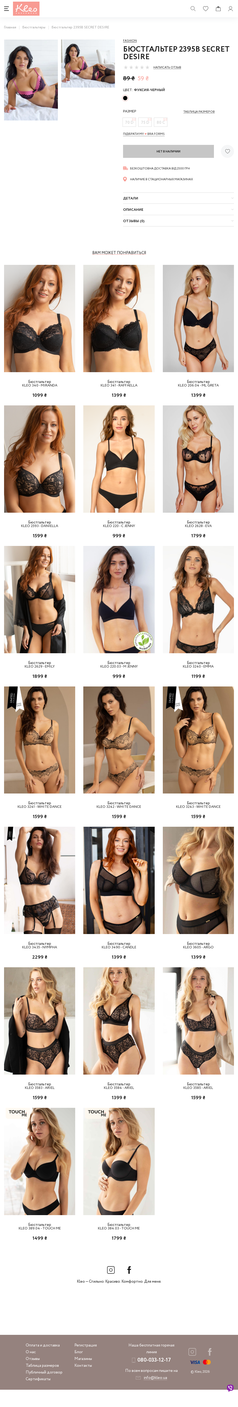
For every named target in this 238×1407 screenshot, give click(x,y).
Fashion (130, 41)
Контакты (83, 1383)
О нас (31, 1369)
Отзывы (33, 1376)
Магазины (83, 1376)
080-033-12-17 (154, 1377)
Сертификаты (38, 1396)
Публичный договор (44, 1390)
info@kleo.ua (155, 1395)
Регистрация (85, 1363)
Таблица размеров (42, 1383)
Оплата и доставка (43, 1363)
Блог (78, 1369)
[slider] (136, 67)
